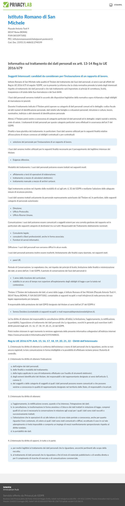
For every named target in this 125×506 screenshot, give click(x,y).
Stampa (115, 5)
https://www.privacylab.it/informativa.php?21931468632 (33, 335)
